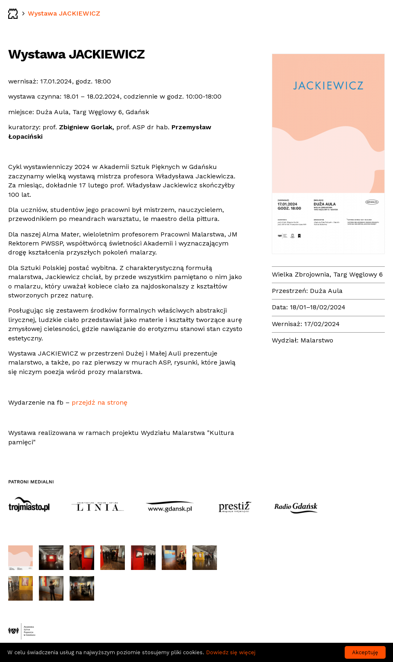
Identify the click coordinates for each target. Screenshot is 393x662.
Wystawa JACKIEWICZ (64, 13)
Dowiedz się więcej (230, 652)
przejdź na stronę (99, 402)
